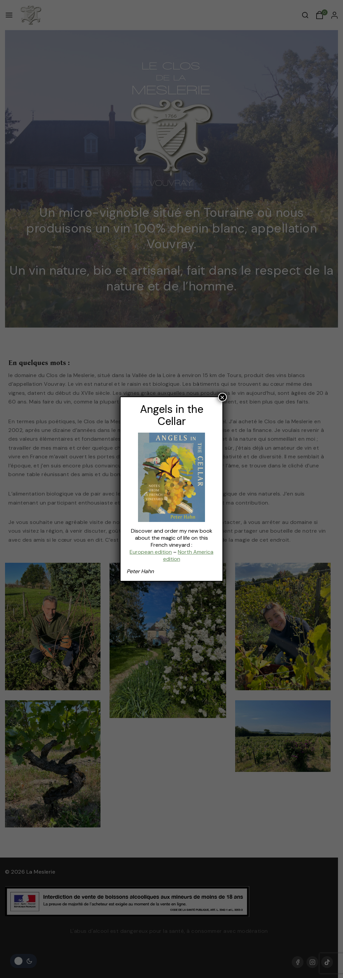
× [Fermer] (222, 397)
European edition (151, 551)
